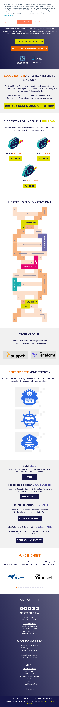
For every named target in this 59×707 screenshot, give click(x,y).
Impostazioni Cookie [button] (9, 22)
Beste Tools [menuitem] (29, 674)
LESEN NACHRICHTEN (29, 496)
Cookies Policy (8, 16)
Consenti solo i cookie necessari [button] (44, 22)
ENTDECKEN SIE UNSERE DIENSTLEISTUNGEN (29, 48)
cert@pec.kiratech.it (29, 626)
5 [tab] (23, 587)
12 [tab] (35, 587)
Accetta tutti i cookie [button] (24, 22)
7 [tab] (27, 587)
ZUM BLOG (29, 477)
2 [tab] (18, 587)
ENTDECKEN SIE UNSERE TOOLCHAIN (29, 42)
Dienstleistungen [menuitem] (29, 668)
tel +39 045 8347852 (29, 628)
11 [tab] (33, 587)
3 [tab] (20, 587)
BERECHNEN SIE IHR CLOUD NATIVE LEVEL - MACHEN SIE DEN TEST (29, 106)
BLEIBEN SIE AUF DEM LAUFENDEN (29, 540)
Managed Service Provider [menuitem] (29, 676)
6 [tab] (25, 587)
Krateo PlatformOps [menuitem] (29, 684)
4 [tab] (21, 587)
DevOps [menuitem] (29, 679)
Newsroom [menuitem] (29, 689)
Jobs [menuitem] (29, 686)
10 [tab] (32, 587)
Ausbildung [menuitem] (29, 671)
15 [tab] (40, 587)
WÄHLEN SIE (15, 158)
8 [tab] (28, 587)
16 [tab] (42, 587)
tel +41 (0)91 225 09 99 (29, 650)
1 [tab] (16, 587)
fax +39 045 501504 (29, 631)
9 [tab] (30, 587)
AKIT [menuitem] (29, 681)
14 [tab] (38, 587)
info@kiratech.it (29, 623)
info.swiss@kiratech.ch (29, 655)
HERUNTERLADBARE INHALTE (29, 518)
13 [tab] (37, 587)
